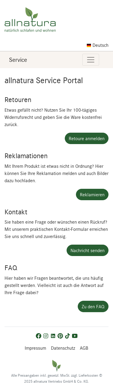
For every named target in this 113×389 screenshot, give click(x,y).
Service (18, 59)
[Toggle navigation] (90, 60)
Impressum (35, 348)
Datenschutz (63, 348)
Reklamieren (92, 194)
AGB (84, 348)
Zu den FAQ (93, 306)
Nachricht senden (88, 250)
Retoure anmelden (87, 138)
